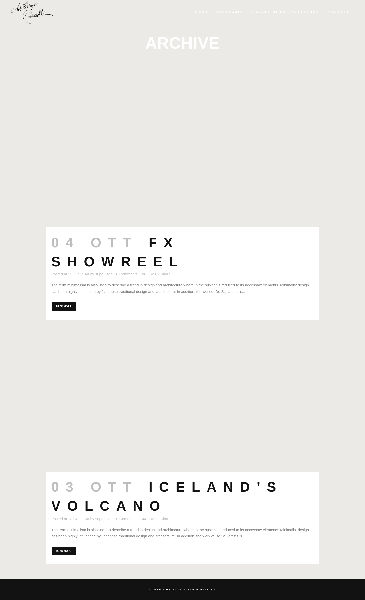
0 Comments (126, 274)
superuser (103, 274)
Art (86, 274)
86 (149, 274)
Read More (63, 306)
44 (149, 519)
